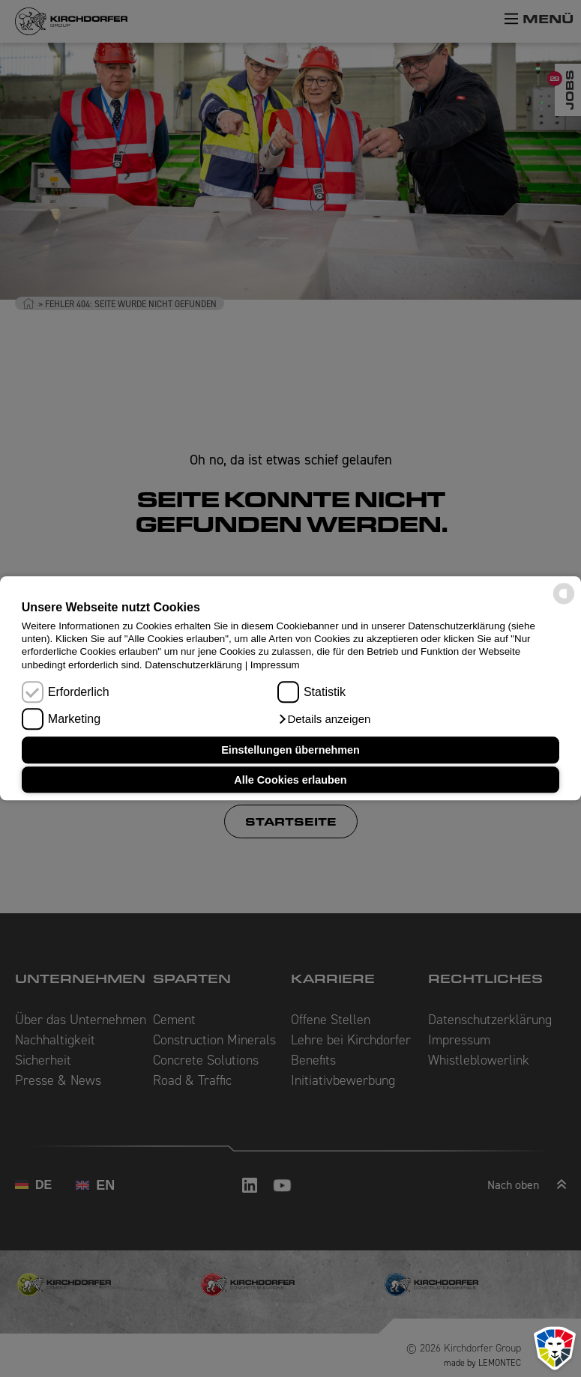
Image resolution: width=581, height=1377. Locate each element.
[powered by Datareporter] (564, 603)
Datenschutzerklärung (193, 665)
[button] (323, 720)
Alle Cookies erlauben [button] (290, 780)
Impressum (275, 665)
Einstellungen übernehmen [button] (290, 750)
